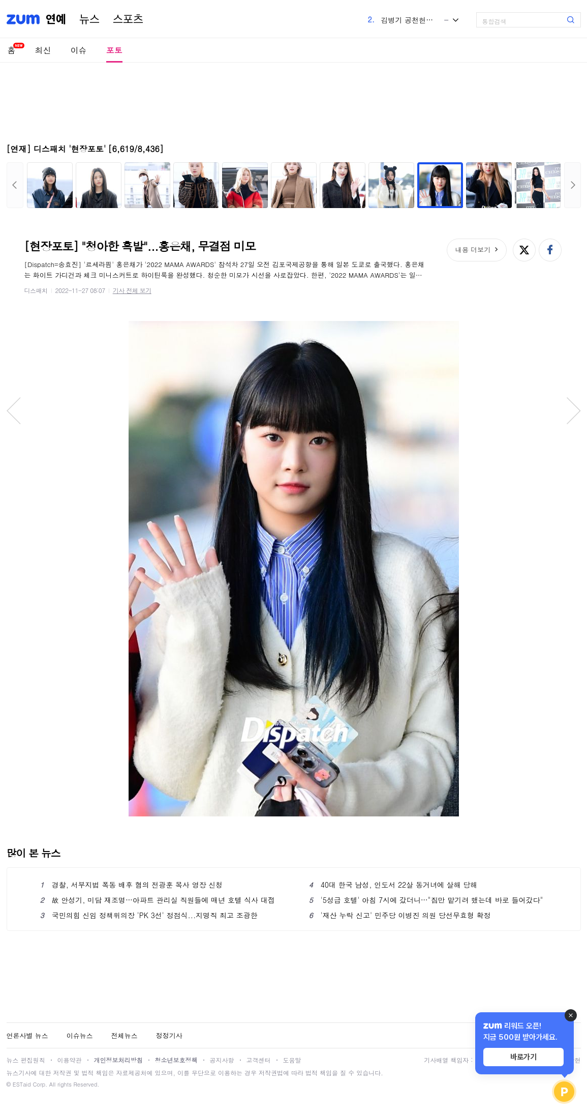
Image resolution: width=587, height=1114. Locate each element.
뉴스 (89, 19)
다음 (572, 185)
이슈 (79, 50)
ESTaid (22, 1084)
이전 (15, 185)
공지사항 (222, 1060)
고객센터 (258, 1060)
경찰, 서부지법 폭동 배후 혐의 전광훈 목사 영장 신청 (131, 885)
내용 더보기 (472, 249)
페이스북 (550, 250)
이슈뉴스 (80, 1035)
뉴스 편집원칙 (26, 1060)
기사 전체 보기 (132, 290)
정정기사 (169, 1035)
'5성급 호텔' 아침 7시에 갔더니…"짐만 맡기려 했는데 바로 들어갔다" (426, 900)
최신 (43, 50)
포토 (114, 50)
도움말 (292, 1060)
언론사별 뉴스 (27, 1035)
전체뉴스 (124, 1035)
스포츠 (128, 19)
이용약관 (69, 1060)
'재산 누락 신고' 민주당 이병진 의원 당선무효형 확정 (400, 915)
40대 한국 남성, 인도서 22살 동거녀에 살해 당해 (393, 885)
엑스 (524, 250)
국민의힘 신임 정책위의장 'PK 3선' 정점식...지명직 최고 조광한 (149, 915)
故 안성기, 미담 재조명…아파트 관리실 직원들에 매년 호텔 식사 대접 (157, 900)
